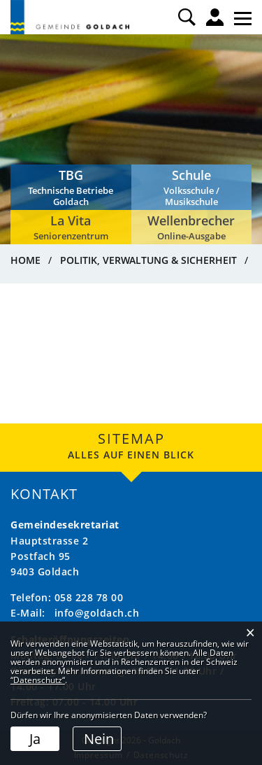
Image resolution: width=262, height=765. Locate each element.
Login (215, 17)
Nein (99, 738)
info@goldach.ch (97, 612)
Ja (35, 738)
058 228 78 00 (89, 597)
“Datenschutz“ (37, 680)
